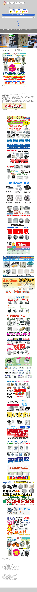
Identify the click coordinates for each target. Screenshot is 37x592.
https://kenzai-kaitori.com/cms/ (8, 110)
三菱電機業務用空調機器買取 (7, 568)
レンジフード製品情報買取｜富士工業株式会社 (9, 567)
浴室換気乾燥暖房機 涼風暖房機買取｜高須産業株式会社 (11, 569)
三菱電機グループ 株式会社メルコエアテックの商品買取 (10, 574)
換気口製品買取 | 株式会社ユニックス (8, 577)
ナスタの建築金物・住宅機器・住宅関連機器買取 (9, 579)
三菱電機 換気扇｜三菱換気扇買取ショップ (9, 576)
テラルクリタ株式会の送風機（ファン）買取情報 (9, 575)
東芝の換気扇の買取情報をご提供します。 (9, 564)
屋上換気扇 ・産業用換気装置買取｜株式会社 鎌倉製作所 (11, 566)
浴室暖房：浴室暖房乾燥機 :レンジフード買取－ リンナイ (11, 578)
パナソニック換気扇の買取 (6, 565)
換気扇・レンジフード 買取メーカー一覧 (8, 559)
